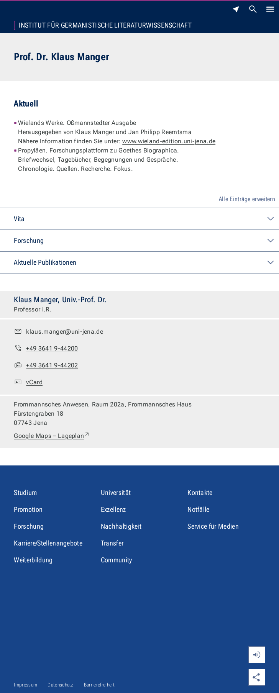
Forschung (29, 526)
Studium (25, 492)
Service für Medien (213, 526)
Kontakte (200, 492)
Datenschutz (61, 685)
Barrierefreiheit (99, 685)
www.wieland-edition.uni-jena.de (168, 141)
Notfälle (198, 509)
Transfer (112, 543)
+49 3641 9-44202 (52, 365)
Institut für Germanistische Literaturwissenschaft (105, 25)
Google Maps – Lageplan (52, 436)
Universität (116, 492)
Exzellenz (113, 509)
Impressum (25, 685)
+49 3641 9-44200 (52, 348)
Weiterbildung (33, 560)
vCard (34, 382)
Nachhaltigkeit (121, 526)
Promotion (28, 509)
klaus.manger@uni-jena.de (64, 331)
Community (116, 560)
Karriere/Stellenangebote (48, 543)
